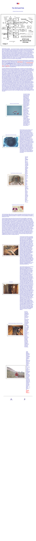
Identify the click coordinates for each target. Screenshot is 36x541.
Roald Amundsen (20, 61)
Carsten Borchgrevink (29, 62)
